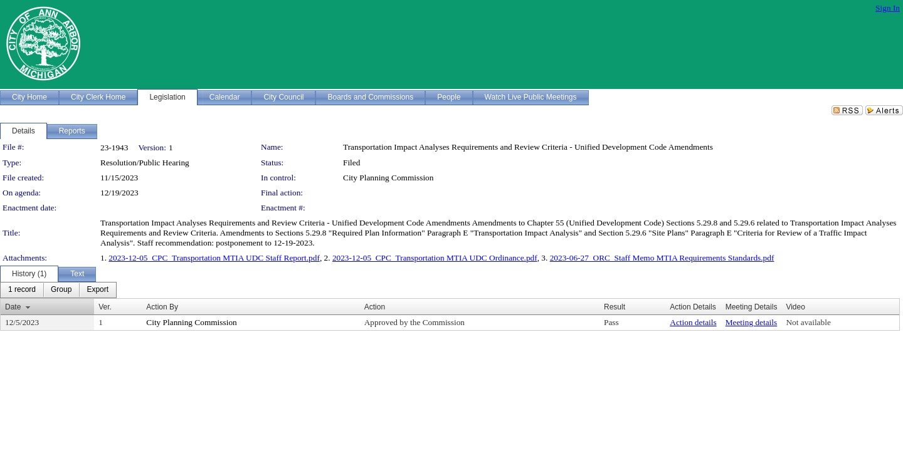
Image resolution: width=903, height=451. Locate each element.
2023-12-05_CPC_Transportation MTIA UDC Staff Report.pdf (214, 257)
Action (374, 307)
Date (13, 307)
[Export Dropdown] (97, 290)
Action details (693, 322)
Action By (162, 307)
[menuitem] (22, 290)
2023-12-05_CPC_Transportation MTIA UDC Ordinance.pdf (434, 257)
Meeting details (752, 322)
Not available (808, 322)
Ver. (105, 307)
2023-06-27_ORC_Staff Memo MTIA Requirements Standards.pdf (662, 257)
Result (614, 307)
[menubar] (58, 290)
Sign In (887, 8)
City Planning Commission (388, 177)
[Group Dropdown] (61, 290)
